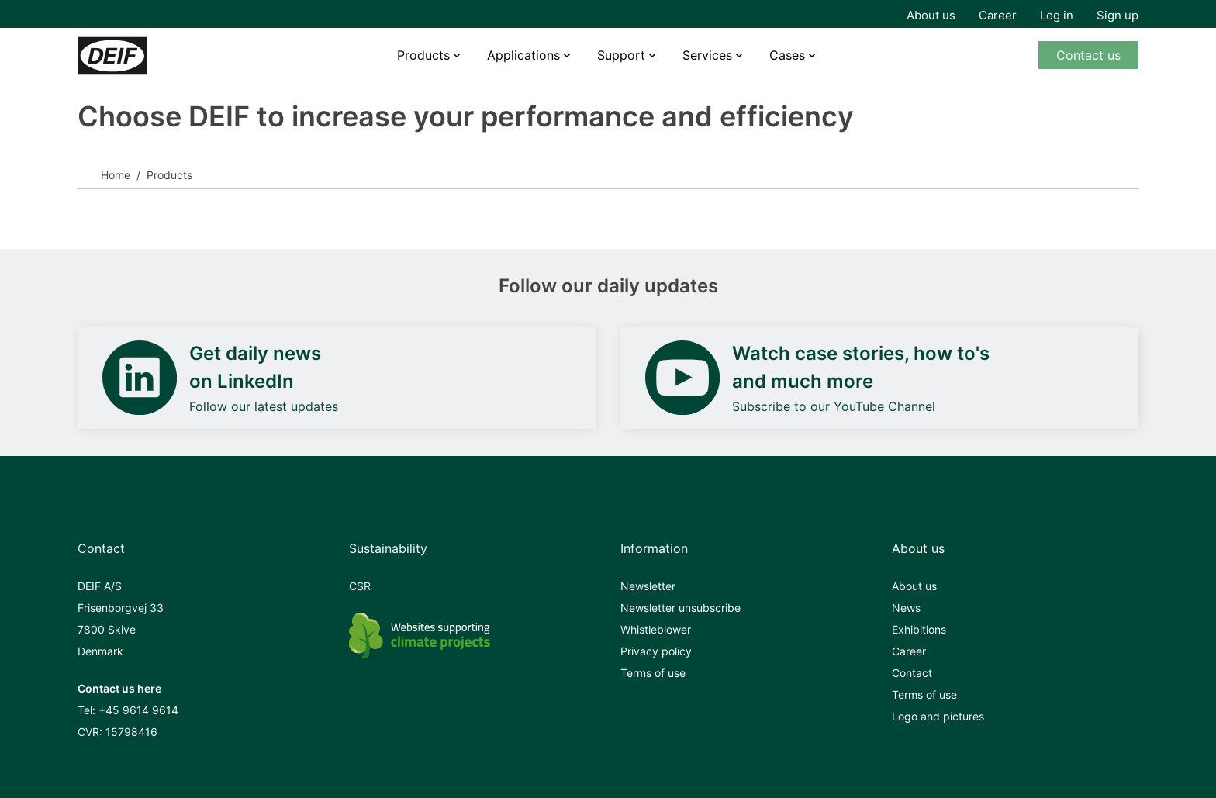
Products (423, 55)
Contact (912, 672)
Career (998, 15)
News (906, 607)
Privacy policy (656, 651)
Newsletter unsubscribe (680, 607)
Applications (523, 55)
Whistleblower (655, 629)
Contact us (1088, 55)
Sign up (1117, 15)
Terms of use (653, 672)
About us (931, 15)
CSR (360, 585)
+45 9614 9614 (138, 710)
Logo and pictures (938, 716)
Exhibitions (919, 629)
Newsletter (647, 585)
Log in (1056, 15)
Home (115, 174)
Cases (787, 55)
